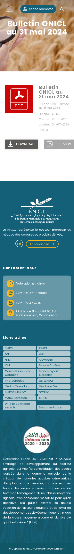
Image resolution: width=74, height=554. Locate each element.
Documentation (50, 407)
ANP (8, 354)
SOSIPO (44, 392)
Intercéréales (14, 381)
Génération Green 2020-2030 (25, 459)
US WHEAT (46, 381)
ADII (41, 354)
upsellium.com (55, 548)
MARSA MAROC (15, 392)
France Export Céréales (49, 373)
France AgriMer (49, 365)
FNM (8, 359)
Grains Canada (16, 386)
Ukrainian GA (48, 386)
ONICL (43, 348)
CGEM (43, 398)
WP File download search (17, 406)
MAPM (9, 348)
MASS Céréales (16, 398)
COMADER (46, 359)
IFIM (7, 365)
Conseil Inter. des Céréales (17, 373)
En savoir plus (42, 244)
